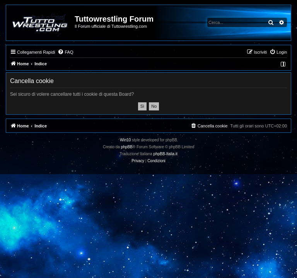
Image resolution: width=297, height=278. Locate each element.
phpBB (127, 147)
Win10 (125, 140)
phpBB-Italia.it (166, 154)
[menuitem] (65, 52)
